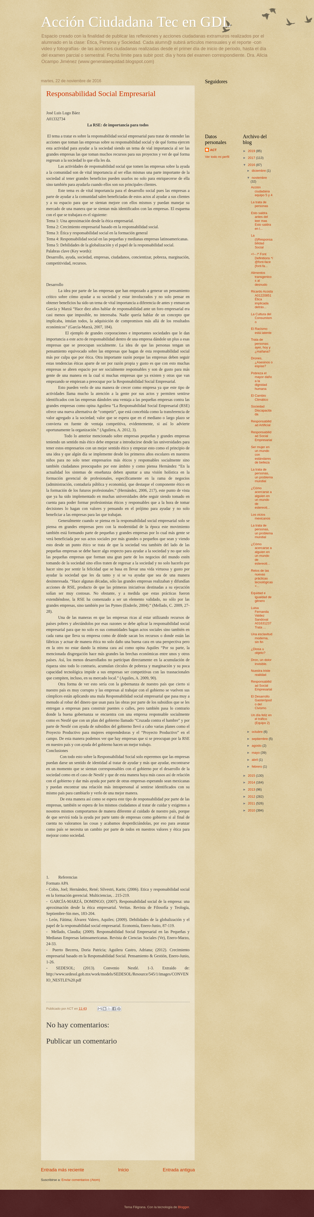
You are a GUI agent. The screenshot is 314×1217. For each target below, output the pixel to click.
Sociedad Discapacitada (261, 410)
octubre (258, 732)
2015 (252, 775)
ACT (213, 150)
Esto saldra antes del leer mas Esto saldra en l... (261, 220)
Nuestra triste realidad (260, 672)
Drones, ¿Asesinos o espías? (262, 362)
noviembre (259, 178)
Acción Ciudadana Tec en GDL (136, 21)
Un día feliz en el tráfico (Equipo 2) (261, 719)
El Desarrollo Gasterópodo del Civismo (261, 702)
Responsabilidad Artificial (261, 423)
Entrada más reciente (62, 1169)
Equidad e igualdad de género (261, 597)
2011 (252, 803)
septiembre (260, 739)
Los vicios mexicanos (260, 516)
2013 (252, 789)
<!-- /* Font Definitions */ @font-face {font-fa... (262, 260)
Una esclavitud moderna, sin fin (261, 638)
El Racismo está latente (261, 330)
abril (255, 760)
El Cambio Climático (259, 397)
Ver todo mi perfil (217, 157)
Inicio (123, 1169)
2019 (252, 151)
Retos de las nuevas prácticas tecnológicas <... (262, 578)
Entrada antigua (179, 1169)
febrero (257, 766)
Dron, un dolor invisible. (261, 661)
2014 (252, 782)
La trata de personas (259, 204)
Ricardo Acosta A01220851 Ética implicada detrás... (262, 299)
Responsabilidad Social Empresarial (100, 93)
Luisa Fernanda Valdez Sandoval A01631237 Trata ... (261, 617)
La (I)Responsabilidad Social (261, 241)
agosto (257, 745)
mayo (256, 753)
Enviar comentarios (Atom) (81, 1180)
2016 (252, 165)
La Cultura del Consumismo (261, 318)
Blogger (183, 1207)
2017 (252, 158)
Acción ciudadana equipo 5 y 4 (261, 191)
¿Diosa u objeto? (258, 651)
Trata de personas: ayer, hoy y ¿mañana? (260, 345)
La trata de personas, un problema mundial (262, 475)
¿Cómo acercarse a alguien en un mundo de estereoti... (261, 497)
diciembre (259, 170)
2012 (252, 796)
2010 (252, 810)
